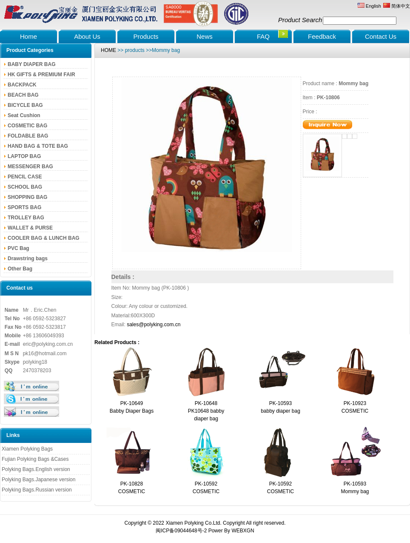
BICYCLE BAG (25, 105)
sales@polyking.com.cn (153, 325)
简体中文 (396, 6)
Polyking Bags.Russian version (37, 490)
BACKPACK (22, 85)
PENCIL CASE (25, 177)
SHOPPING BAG (27, 197)
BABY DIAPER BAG (31, 64)
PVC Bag (18, 248)
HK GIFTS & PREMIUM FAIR (41, 75)
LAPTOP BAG (24, 156)
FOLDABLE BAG (28, 136)
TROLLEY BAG (26, 218)
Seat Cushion (24, 115)
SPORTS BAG (24, 207)
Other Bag (20, 269)
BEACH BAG (23, 95)
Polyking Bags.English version (36, 469)
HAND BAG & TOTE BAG (38, 146)
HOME (108, 50)
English (369, 6)
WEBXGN (242, 531)
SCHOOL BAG (25, 187)
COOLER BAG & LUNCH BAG (44, 238)
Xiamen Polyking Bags (27, 449)
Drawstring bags (28, 258)
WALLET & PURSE (30, 228)
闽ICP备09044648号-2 (181, 531)
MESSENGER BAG (30, 167)
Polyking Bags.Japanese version (38, 480)
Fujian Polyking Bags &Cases (35, 459)
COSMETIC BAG (27, 126)
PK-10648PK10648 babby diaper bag (206, 411)
